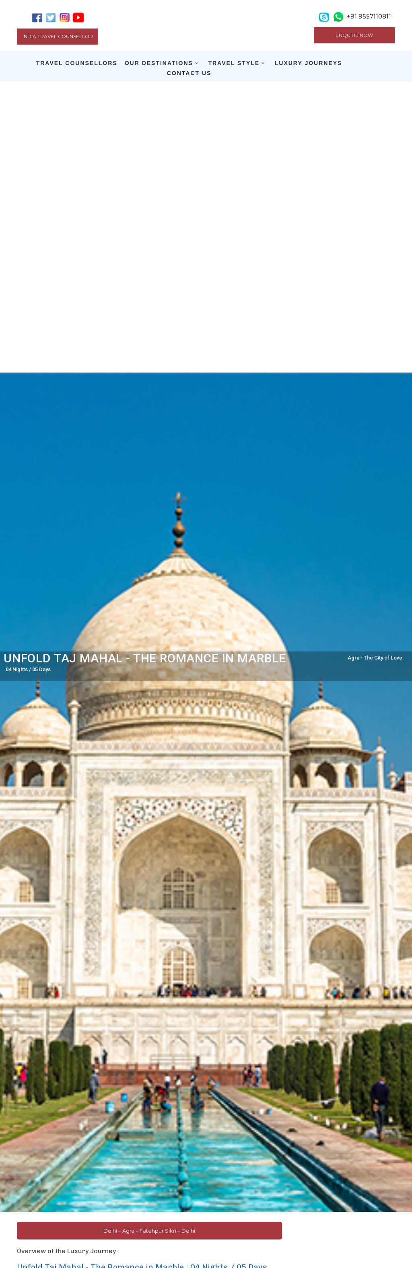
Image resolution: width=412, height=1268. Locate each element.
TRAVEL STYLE (234, 63)
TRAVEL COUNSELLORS (76, 63)
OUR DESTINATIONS (159, 63)
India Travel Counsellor (58, 36)
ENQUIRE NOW (354, 35)
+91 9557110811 (369, 16)
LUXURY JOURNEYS (308, 63)
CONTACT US (189, 73)
